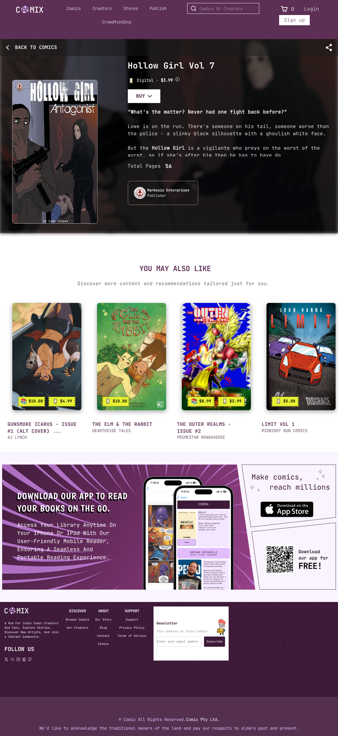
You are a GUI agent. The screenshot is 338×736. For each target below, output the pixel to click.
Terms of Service (131, 636)
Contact (103, 636)
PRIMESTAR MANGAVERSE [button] (201, 437)
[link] (47, 356)
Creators (102, 8)
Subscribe (214, 641)
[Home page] (30, 10)
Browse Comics (77, 619)
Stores (130, 8)
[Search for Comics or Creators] (223, 8)
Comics (73, 8)
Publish (158, 8)
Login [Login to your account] (311, 9)
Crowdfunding (116, 22)
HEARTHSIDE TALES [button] (111, 430)
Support (132, 619)
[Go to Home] (30, 9)
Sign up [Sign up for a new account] (294, 20)
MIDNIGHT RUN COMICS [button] (284, 430)
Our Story (103, 619)
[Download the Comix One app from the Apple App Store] (284, 506)
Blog (103, 628)
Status (103, 644)
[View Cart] (284, 9)
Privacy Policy (132, 628)
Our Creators (77, 628)
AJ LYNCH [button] (17, 437)
